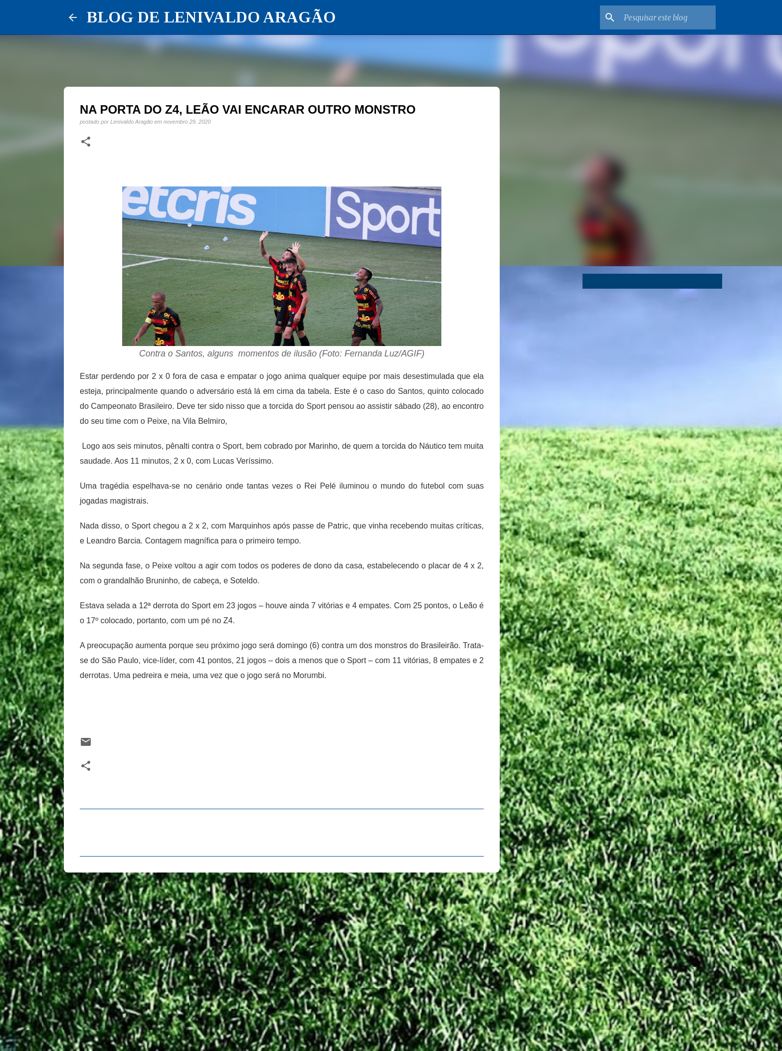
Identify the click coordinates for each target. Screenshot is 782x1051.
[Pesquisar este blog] (663, 17)
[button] (86, 142)
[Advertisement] (282, 957)
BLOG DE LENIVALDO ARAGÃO (211, 17)
